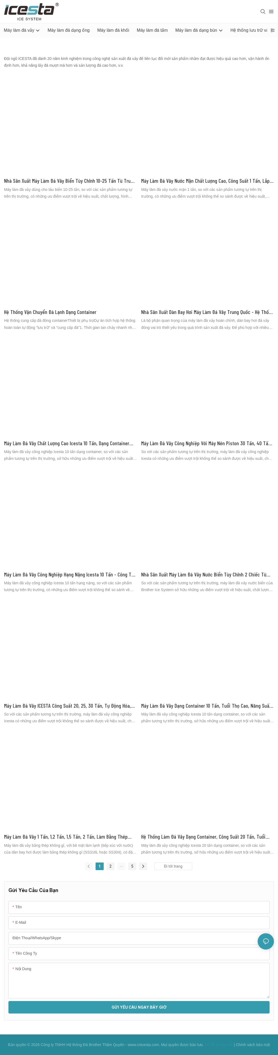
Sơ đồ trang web (219, 1045)
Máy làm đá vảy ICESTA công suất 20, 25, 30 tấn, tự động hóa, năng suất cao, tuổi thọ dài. (67, 706)
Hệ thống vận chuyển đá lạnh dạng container (50, 312)
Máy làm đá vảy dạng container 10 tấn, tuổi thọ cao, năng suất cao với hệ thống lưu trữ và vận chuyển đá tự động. (206, 706)
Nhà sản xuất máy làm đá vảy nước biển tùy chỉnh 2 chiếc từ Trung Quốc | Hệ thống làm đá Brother (203, 574)
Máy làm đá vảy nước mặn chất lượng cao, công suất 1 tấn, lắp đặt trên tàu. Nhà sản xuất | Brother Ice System (205, 181)
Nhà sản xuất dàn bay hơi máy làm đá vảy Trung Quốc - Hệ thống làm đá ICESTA (207, 312)
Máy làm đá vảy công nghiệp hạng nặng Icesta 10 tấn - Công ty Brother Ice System (69, 574)
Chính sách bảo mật (253, 1045)
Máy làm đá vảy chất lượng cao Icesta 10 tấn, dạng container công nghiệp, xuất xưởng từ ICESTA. (66, 443)
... (121, 865)
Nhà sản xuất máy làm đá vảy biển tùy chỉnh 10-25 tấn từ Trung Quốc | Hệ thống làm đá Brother (69, 181)
